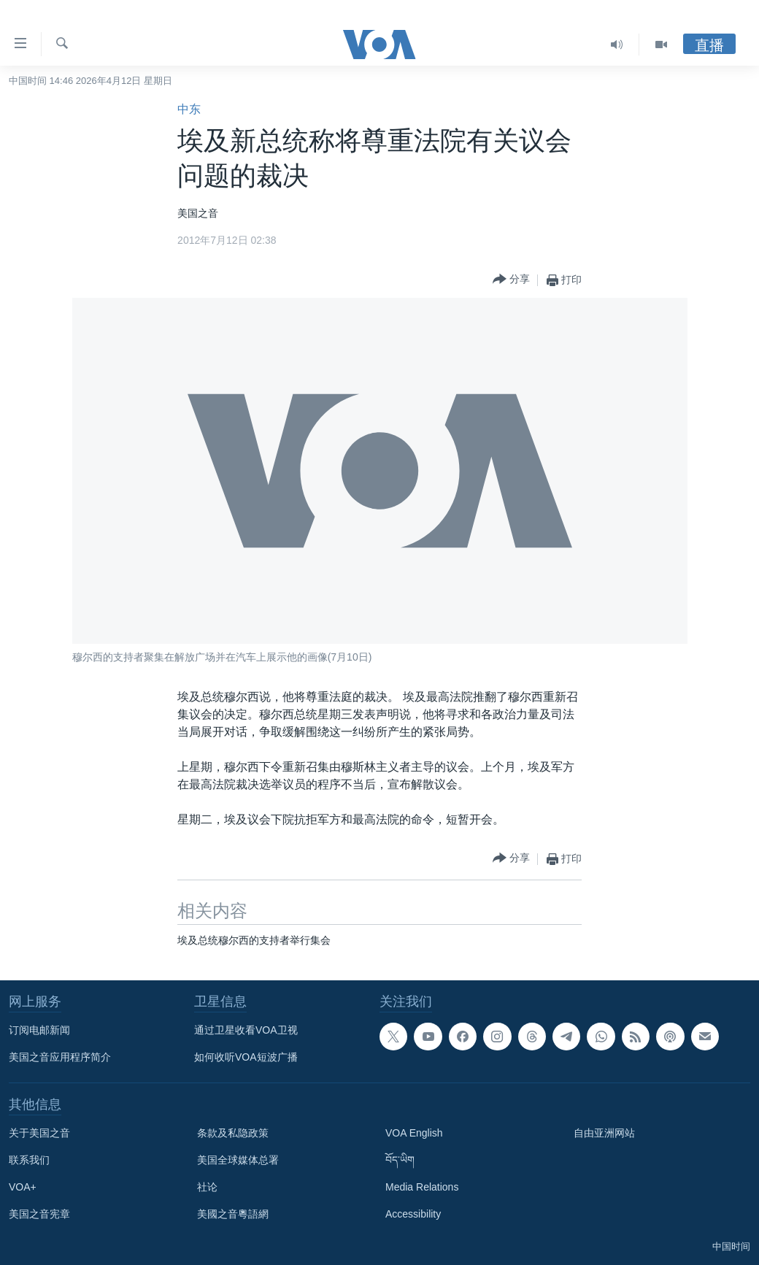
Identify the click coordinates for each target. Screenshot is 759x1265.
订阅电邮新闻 (39, 1030)
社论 (207, 1187)
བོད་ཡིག (400, 1160)
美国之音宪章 (39, 1214)
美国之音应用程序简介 (60, 1057)
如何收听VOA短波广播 (246, 1057)
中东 (189, 109)
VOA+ (22, 1187)
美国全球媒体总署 (238, 1160)
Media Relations (421, 1187)
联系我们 (29, 1160)
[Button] (511, 280)
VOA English (414, 1133)
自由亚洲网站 (604, 1133)
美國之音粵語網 (233, 1214)
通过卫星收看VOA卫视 (246, 1030)
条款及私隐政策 (233, 1133)
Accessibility (413, 1214)
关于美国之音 (39, 1133)
